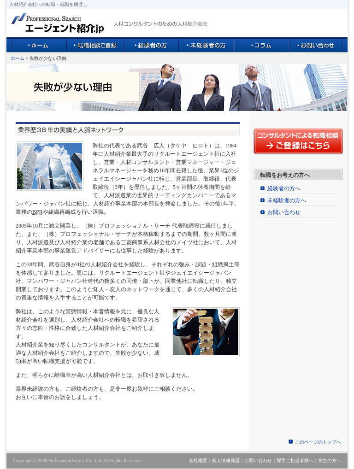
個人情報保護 (226, 460)
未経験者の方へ (286, 200)
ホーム (17, 58)
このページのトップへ (318, 442)
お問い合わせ (284, 212)
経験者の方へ (284, 188)
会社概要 (198, 460)
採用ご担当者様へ (295, 460)
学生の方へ (329, 460)
